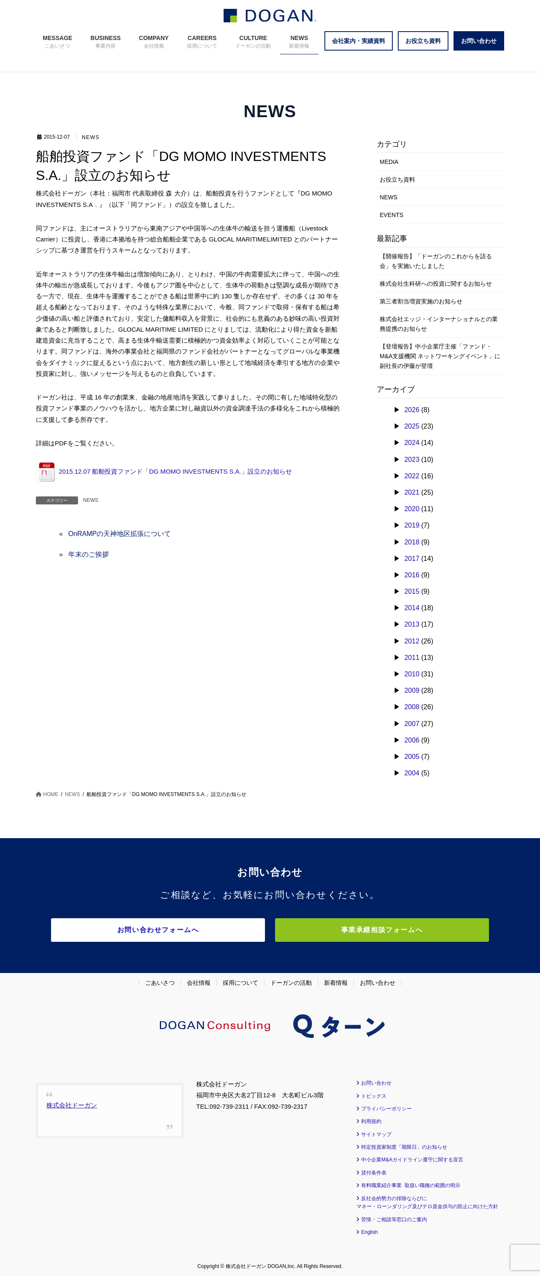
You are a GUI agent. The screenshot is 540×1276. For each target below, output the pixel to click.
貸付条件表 (373, 1171)
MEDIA (389, 161)
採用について (240, 981)
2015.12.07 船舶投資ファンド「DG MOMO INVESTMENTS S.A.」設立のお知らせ (164, 471)
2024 (411, 442)
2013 (411, 624)
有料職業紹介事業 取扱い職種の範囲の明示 (410, 1184)
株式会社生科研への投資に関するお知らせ (436, 283)
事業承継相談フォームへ (344, 929)
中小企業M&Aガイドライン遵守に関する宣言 (412, 1158)
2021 (411, 492)
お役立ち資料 (397, 179)
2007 (411, 723)
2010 (411, 674)
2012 (411, 641)
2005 (411, 756)
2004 (411, 773)
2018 (411, 542)
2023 (411, 459)
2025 (411, 426)
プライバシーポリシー (386, 1107)
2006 (411, 740)
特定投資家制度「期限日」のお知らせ (404, 1145)
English (369, 1230)
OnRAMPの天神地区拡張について (119, 533)
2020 (411, 508)
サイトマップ (376, 1133)
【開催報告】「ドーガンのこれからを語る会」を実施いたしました (436, 261)
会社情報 (199, 981)
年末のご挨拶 (88, 554)
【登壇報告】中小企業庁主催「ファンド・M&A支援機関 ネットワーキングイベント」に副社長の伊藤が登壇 (440, 356)
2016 (411, 575)
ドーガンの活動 (291, 981)
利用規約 (371, 1120)
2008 (411, 706)
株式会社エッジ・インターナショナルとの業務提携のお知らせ (439, 324)
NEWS (91, 137)
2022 (411, 476)
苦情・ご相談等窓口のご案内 (394, 1218)
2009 (411, 690)
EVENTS (391, 215)
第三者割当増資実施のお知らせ (421, 301)
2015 (411, 591)
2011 (411, 657)
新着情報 (336, 981)
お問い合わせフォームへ (196, 929)
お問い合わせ (377, 981)
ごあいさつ (160, 981)
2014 (411, 607)
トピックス (373, 1094)
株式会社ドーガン (71, 1103)
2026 (411, 409)
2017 (411, 558)
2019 (411, 525)
